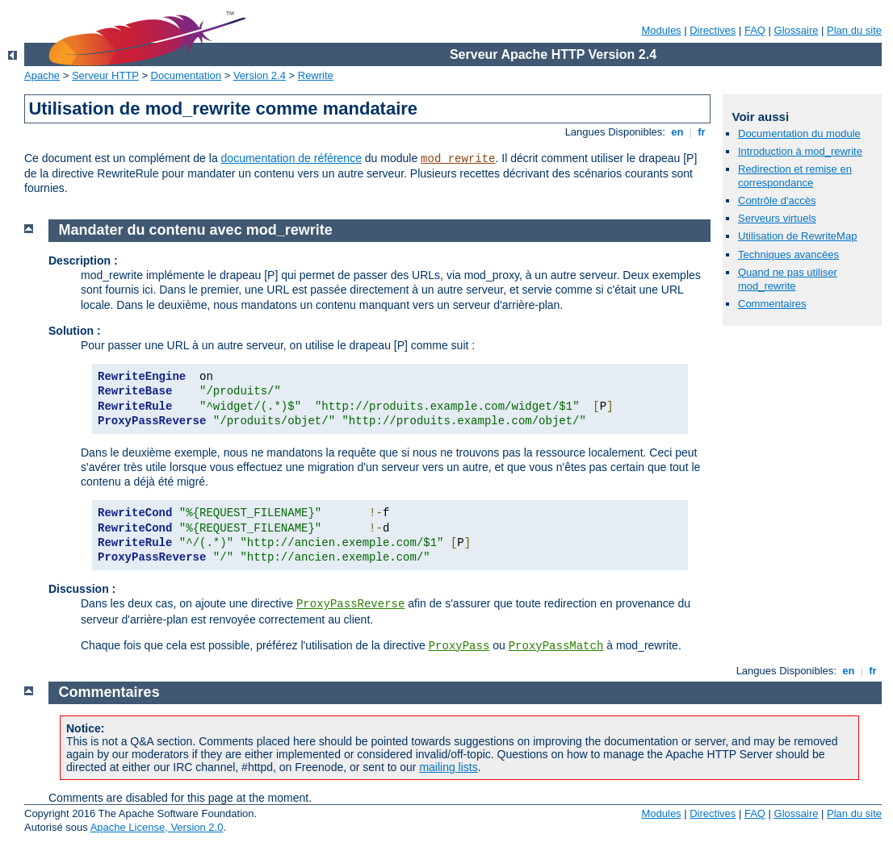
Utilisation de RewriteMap (797, 236)
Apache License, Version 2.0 (157, 827)
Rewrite (315, 75)
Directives (713, 30)
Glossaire (796, 30)
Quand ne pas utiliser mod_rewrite (787, 279)
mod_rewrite (458, 158)
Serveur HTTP (105, 75)
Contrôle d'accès (776, 200)
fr (702, 132)
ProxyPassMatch (556, 646)
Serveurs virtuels (777, 218)
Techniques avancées (788, 254)
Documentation (186, 75)
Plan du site (854, 30)
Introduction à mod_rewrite (800, 151)
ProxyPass (459, 646)
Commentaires (772, 304)
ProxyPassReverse (350, 604)
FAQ (754, 30)
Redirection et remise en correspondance (795, 176)
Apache (42, 75)
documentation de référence (291, 158)
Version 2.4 (259, 75)
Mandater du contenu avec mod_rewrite (196, 230)
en (677, 132)
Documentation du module (799, 133)
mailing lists (448, 767)
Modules (661, 30)
